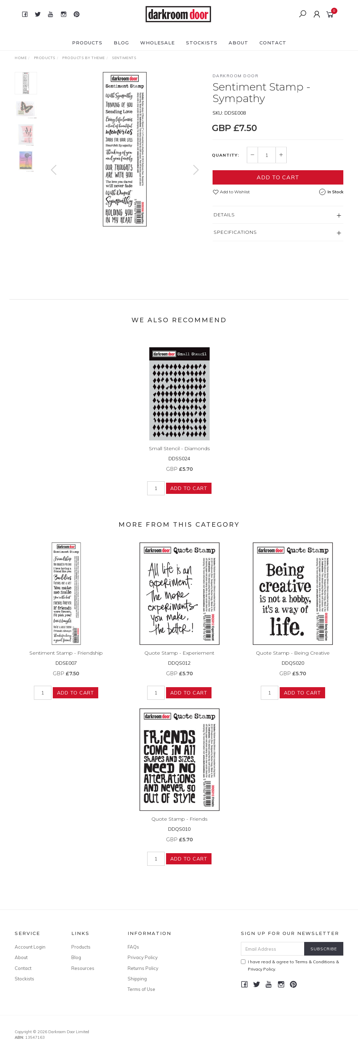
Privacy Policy (143, 957)
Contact (272, 42)
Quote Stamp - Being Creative (293, 658)
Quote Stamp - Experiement (179, 658)
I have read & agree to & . (290, 965)
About (238, 42)
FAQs (133, 947)
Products (87, 42)
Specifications (235, 232)
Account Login (30, 947)
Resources (82, 968)
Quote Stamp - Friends (179, 824)
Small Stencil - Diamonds (179, 454)
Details (224, 214)
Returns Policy (143, 968)
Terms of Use (141, 989)
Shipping (137, 978)
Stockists (201, 42)
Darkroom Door (236, 75)
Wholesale (157, 42)
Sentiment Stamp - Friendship (66, 658)
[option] (125, 149)
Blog (121, 42)
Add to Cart (278, 177)
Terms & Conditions (315, 961)
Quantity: (225, 155)
